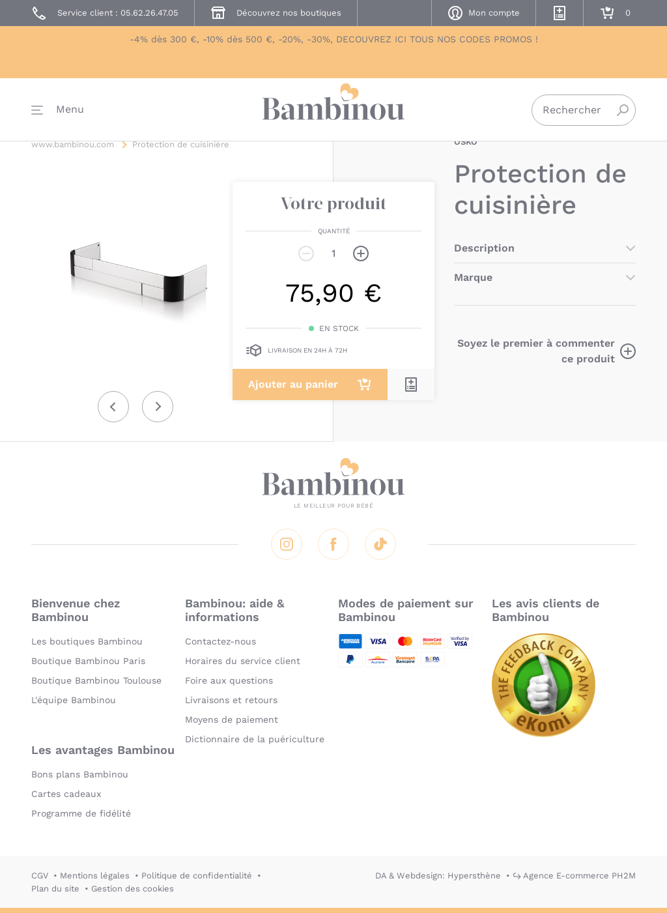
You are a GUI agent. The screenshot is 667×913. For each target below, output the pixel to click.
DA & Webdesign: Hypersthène (438, 875)
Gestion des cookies (132, 888)
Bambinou (333, 112)
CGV (39, 875)
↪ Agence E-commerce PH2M (574, 875)
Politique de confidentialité (196, 875)
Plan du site (55, 888)
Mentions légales (95, 875)
